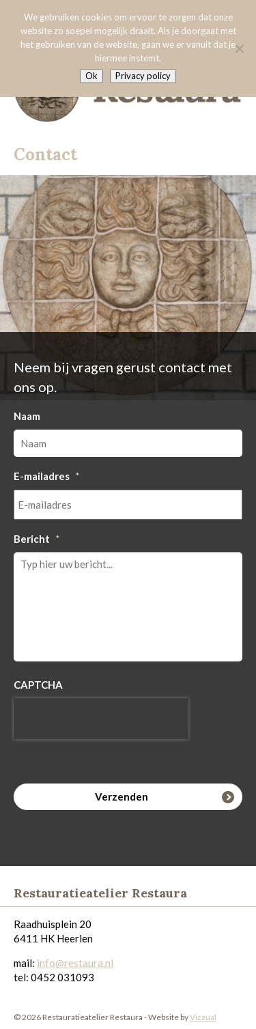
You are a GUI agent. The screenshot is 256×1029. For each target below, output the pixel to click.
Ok (91, 75)
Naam (27, 416)
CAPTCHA (38, 684)
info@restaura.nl (75, 963)
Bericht (37, 539)
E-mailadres (47, 476)
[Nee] (239, 48)
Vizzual (203, 1017)
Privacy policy (143, 75)
